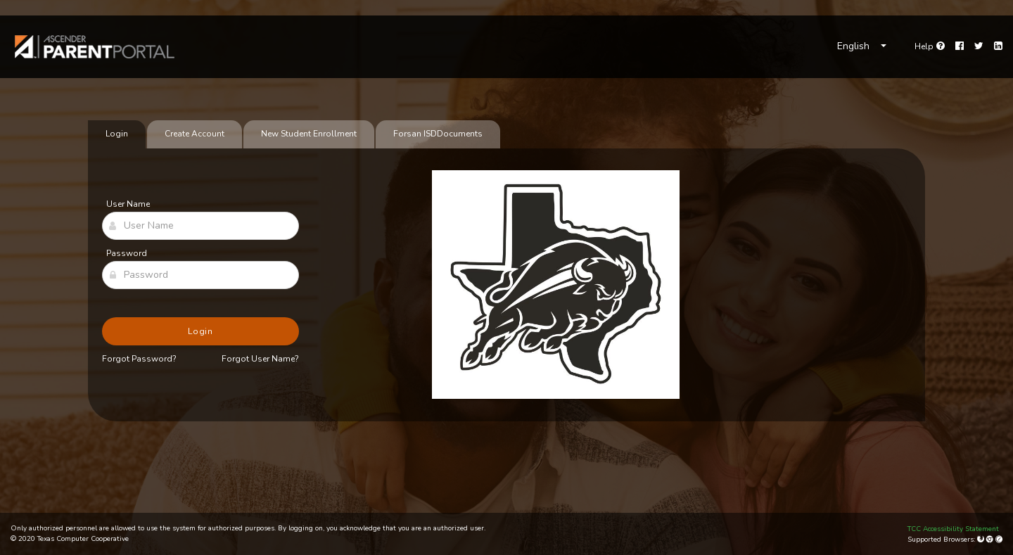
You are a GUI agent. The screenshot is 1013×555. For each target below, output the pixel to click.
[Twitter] (978, 46)
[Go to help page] (930, 46)
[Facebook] (959, 46)
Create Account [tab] (194, 133)
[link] (95, 47)
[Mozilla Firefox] (981, 539)
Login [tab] (117, 133)
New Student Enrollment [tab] (309, 133)
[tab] (438, 134)
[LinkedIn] (998, 46)
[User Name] (200, 226)
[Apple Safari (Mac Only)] (998, 539)
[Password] (200, 275)
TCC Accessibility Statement (953, 529)
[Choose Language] (862, 46)
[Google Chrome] (990, 539)
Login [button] (201, 331)
